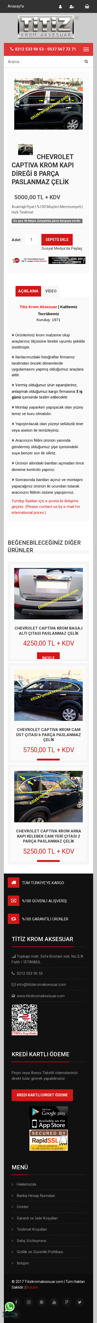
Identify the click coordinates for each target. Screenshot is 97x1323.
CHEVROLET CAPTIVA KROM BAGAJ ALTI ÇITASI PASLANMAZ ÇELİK (48, 631)
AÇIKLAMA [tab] (28, 291)
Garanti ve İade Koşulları (35, 1218)
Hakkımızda (24, 1184)
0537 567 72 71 (61, 49)
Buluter (32, 1287)
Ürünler (20, 1206)
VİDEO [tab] (51, 291)
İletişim (20, 1263)
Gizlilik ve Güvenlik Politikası (37, 1252)
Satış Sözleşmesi (29, 1240)
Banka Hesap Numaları (33, 1195)
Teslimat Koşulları (29, 1229)
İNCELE (48, 658)
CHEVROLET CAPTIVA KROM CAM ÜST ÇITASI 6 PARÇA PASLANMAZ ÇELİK (48, 734)
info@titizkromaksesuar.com (41, 984)
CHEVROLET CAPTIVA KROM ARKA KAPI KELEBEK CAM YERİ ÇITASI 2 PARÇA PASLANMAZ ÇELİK (48, 836)
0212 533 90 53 (29, 49)
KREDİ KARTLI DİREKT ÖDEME (42, 1095)
